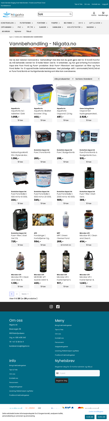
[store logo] (13, 14)
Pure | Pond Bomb (42, 152)
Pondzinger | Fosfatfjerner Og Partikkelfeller (41, 237)
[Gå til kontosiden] (94, 14)
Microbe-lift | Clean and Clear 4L (20, 278)
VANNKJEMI (18, 37)
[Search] (70, 14)
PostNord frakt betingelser (65, 355)
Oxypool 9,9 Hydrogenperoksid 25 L (88, 112)
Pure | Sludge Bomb (66, 152)
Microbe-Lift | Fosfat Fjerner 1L (64, 278)
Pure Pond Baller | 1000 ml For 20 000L (42, 195)
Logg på (105, 4)
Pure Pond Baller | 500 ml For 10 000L (19, 195)
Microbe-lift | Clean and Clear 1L (88, 237)
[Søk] (55, 14)
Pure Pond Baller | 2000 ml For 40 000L (66, 195)
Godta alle (101, 417)
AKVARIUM (6, 31)
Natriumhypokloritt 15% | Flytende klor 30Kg (19, 154)
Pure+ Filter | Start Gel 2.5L (19, 237)
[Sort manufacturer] (63, 79)
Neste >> (25, 294)
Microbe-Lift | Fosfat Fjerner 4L (87, 278)
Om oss (87, 4)
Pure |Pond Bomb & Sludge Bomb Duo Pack (88, 154)
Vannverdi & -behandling (39, 60)
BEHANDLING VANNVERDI (33, 37)
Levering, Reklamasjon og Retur (67, 351)
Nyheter (18, 31)
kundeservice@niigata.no (19, 346)
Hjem (11, 37)
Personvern (59, 342)
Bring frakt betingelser (63, 325)
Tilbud (28, 31)
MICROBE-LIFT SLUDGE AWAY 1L (41, 278)
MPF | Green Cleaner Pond (63, 237)
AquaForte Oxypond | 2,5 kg (65, 112)
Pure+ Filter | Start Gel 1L (87, 195)
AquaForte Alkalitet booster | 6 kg (42, 112)
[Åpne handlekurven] (103, 14)
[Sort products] (87, 79)
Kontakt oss (96, 4)
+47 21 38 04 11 (18, 342)
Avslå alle (89, 417)
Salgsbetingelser (61, 347)
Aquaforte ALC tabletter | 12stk (18, 112)
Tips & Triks (78, 4)
